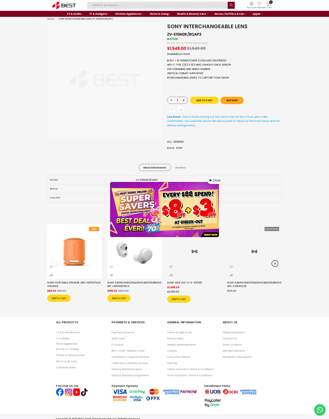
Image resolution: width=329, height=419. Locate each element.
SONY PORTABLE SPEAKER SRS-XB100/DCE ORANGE (74, 284)
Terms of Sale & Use (179, 332)
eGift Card (118, 338)
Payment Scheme (123, 332)
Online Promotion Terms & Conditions (190, 369)
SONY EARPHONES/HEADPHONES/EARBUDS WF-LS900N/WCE (134, 284)
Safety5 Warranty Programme (130, 375)
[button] (51, 267)
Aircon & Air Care (66, 361)
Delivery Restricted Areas (127, 369)
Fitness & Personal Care (70, 355)
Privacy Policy (175, 338)
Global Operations (234, 332)
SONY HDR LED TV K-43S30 (184, 282)
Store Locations (232, 344)
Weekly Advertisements (181, 344)
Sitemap (172, 363)
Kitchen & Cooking (67, 349)
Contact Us (230, 338)
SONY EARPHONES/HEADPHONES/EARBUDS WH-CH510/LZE (254, 284)
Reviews (180, 167)
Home (50, 19)
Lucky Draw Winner (178, 357)
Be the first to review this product (187, 43)
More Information (154, 167)
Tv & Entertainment (68, 332)
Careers (172, 351)
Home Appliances (66, 344)
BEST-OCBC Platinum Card (128, 351)
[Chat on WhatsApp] (319, 409)
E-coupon (118, 344)
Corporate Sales (66, 367)
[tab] (155, 167)
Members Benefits (234, 351)
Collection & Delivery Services (130, 363)
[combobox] (158, 5)
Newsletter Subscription (237, 357)
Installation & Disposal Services (130, 357)
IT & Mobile (62, 338)
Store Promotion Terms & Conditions (189, 375)
